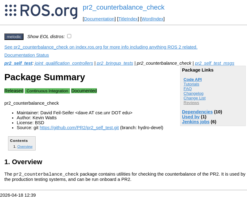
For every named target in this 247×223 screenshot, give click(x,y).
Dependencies (197, 111)
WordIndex (152, 18)
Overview (24, 146)
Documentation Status (26, 55)
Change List (195, 98)
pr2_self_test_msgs (214, 63)
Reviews (191, 102)
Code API (193, 79)
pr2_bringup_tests (115, 63)
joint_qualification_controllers (64, 63)
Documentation (99, 18)
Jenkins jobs (196, 121)
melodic (14, 36)
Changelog (193, 93)
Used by (191, 116)
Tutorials (191, 84)
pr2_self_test (18, 63)
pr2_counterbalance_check (123, 7)
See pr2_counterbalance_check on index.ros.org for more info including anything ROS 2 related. (100, 47)
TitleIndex (128, 18)
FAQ (188, 88)
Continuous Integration (47, 91)
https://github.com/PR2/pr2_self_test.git (79, 127)
